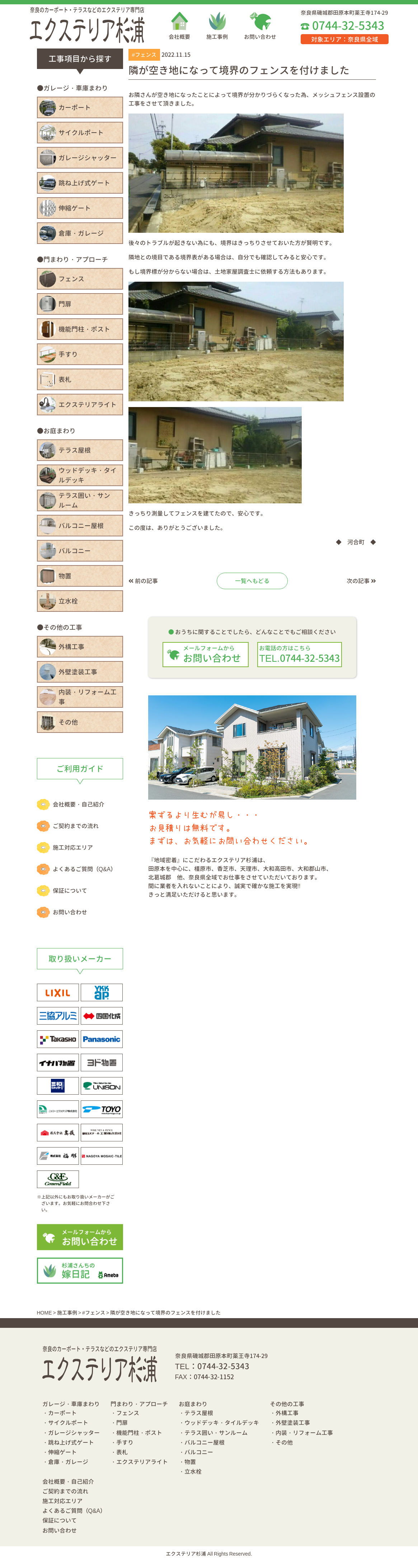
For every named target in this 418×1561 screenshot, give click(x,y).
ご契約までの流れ (76, 826)
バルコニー (74, 550)
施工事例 (217, 37)
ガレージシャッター (87, 157)
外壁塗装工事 (77, 672)
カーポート (74, 107)
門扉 (64, 304)
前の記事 (143, 581)
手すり (68, 354)
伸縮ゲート (74, 208)
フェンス (71, 278)
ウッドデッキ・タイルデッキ (87, 475)
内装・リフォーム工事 (87, 697)
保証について (70, 891)
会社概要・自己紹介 (78, 804)
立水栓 (68, 601)
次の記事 (361, 581)
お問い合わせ (260, 37)
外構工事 (71, 646)
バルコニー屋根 (81, 525)
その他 (68, 722)
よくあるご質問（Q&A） (85, 869)
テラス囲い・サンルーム (84, 500)
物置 (64, 576)
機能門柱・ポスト (84, 329)
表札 (64, 379)
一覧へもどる (252, 581)
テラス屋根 (74, 450)
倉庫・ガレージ (81, 233)
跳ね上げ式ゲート (84, 183)
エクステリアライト (87, 404)
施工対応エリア (73, 847)
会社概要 (179, 37)
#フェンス (144, 55)
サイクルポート (81, 132)
